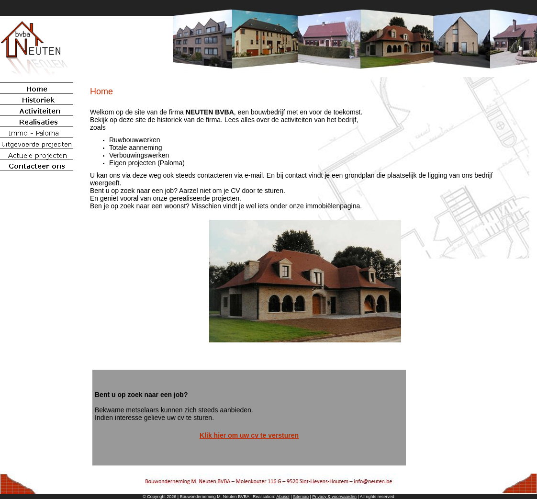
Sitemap (301, 496)
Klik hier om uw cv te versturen (249, 435)
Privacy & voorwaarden (334, 496)
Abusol (283, 496)
